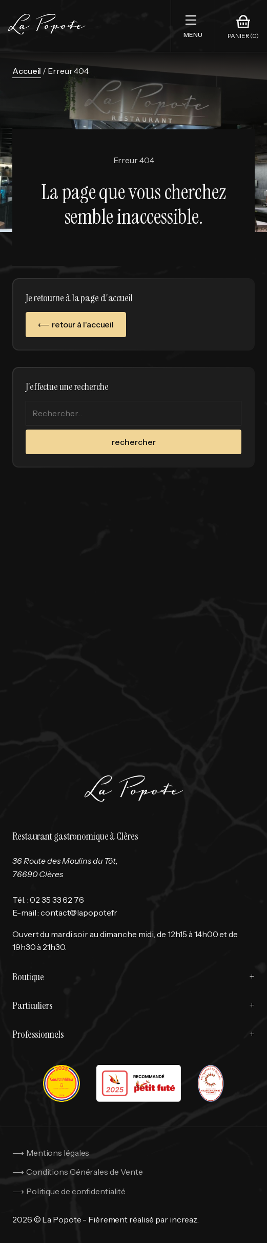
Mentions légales (57, 1153)
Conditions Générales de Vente (84, 1172)
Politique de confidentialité (76, 1191)
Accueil (26, 71)
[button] (193, 26)
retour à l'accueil (83, 324)
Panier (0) (243, 36)
